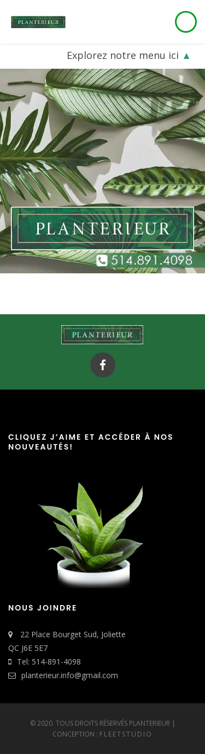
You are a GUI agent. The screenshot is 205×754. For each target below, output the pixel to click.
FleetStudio (126, 734)
